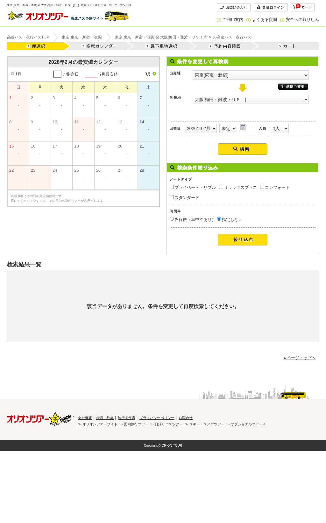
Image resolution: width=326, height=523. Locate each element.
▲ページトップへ (299, 357)
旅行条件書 (126, 418)
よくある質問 (264, 19)
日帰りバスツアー (169, 424)
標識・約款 (105, 418)
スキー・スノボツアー (206, 424)
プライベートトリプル (195, 187)
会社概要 (85, 418)
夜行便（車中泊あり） (195, 219)
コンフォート (277, 187)
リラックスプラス (240, 187)
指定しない (232, 219)
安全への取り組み (302, 19)
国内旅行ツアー (136, 424)
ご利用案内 (233, 19)
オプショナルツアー (246, 424)
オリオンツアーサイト (99, 424)
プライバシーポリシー (156, 418)
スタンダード (186, 197)
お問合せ (186, 418)
